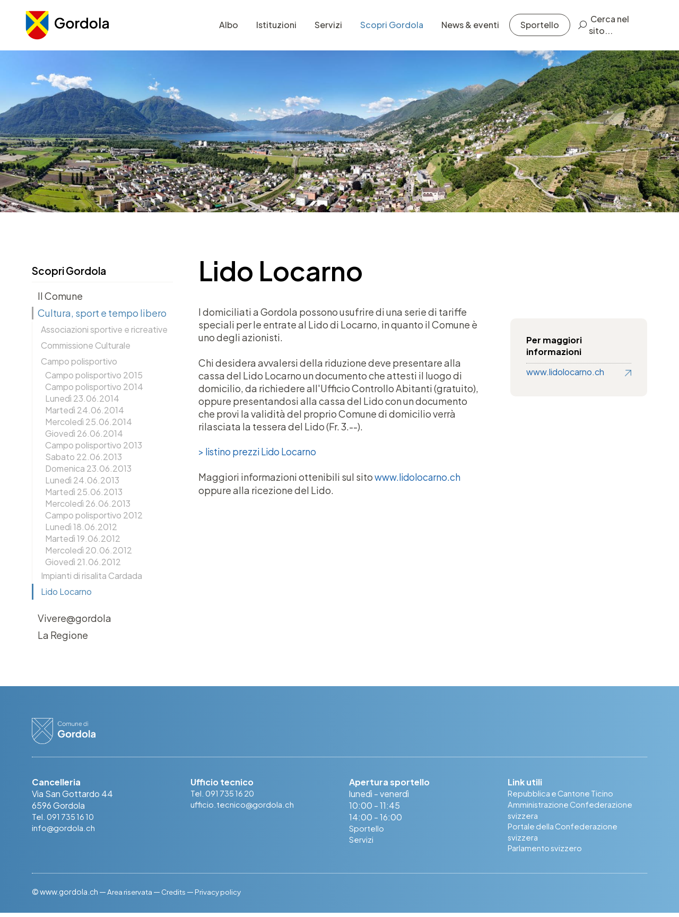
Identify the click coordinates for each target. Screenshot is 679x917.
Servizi (322, 28)
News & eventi (464, 28)
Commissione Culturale (85, 345)
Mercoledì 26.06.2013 (87, 503)
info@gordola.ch (65, 828)
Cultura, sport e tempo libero (102, 313)
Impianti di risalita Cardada (91, 575)
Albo (222, 28)
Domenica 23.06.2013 (88, 468)
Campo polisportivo (79, 361)
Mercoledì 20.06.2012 (88, 550)
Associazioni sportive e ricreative (104, 329)
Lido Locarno (66, 591)
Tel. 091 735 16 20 (224, 793)
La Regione (63, 635)
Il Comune (60, 296)
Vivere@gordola (74, 618)
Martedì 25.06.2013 (84, 491)
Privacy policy (222, 896)
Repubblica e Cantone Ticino (564, 793)
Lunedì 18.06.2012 (81, 526)
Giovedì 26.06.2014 (84, 433)
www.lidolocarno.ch (418, 477)
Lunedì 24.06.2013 (82, 480)
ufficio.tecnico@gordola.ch (244, 805)
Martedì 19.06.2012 (82, 538)
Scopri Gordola (385, 28)
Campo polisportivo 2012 (94, 515)
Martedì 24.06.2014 (84, 410)
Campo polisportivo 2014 (94, 386)
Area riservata (130, 896)
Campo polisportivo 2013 (93, 445)
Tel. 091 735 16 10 (65, 817)
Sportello (533, 28)
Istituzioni (270, 28)
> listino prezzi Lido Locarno (260, 452)
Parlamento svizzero (547, 852)
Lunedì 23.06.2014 (82, 398)
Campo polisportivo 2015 (94, 374)
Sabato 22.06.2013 (83, 456)
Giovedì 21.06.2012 (83, 561)
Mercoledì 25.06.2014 (88, 421)
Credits (176, 896)
